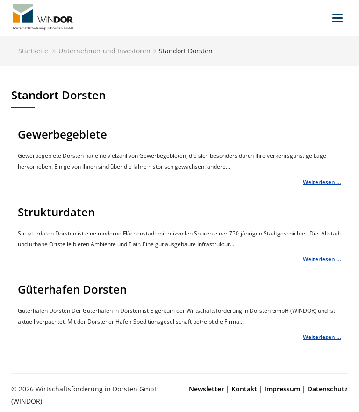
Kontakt (244, 388)
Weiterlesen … (322, 181)
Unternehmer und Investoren (104, 50)
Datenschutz (328, 388)
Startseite (33, 50)
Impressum (282, 388)
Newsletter (206, 388)
